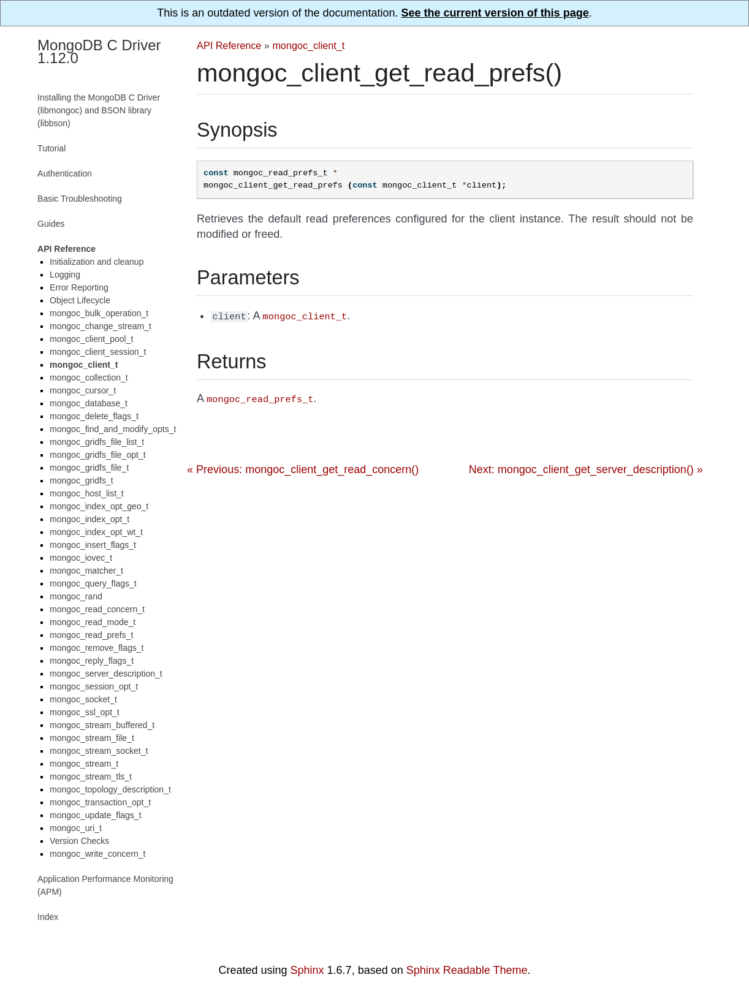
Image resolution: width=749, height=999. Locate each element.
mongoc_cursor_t (83, 390)
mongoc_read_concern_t (97, 609)
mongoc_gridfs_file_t (89, 468)
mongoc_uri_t (76, 828)
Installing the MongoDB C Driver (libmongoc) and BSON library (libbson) (98, 110)
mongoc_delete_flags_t (94, 416)
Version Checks (79, 841)
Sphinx (307, 970)
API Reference (229, 45)
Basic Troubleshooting (79, 198)
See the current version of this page (495, 13)
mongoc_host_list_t (87, 493)
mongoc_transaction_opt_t (100, 802)
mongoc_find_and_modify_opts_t (113, 429)
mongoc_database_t (88, 403)
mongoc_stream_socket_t (99, 751)
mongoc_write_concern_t (97, 854)
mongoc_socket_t (83, 699)
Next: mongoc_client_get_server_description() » (586, 467)
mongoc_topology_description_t (110, 789)
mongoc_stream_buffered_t (102, 725)
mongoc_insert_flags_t (93, 545)
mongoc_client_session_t (98, 352)
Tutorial (51, 148)
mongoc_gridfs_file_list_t (97, 442)
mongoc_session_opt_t (94, 686)
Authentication (64, 173)
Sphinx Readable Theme (467, 970)
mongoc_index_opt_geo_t (99, 506)
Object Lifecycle (80, 300)
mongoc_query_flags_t (93, 583)
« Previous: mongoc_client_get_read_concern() (303, 467)
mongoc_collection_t (89, 377)
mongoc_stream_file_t (92, 738)
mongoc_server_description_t (106, 673)
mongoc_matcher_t (86, 570)
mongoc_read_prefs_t (91, 635)
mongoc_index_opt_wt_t (96, 532)
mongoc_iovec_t (81, 558)
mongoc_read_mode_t (92, 622)
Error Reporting (79, 287)
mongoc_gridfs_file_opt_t (97, 455)
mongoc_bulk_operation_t (99, 313)
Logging (65, 274)
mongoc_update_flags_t (95, 815)
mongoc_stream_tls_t (91, 776)
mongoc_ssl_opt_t (85, 712)
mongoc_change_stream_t (100, 326)
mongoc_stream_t (84, 764)
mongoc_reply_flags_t (92, 661)
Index (47, 917)
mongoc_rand (76, 596)
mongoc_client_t (308, 45)
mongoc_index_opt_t (89, 519)
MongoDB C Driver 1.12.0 (99, 51)
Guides (50, 224)
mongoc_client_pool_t (91, 339)
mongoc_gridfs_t (81, 480)
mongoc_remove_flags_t (96, 648)
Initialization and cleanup (96, 262)
